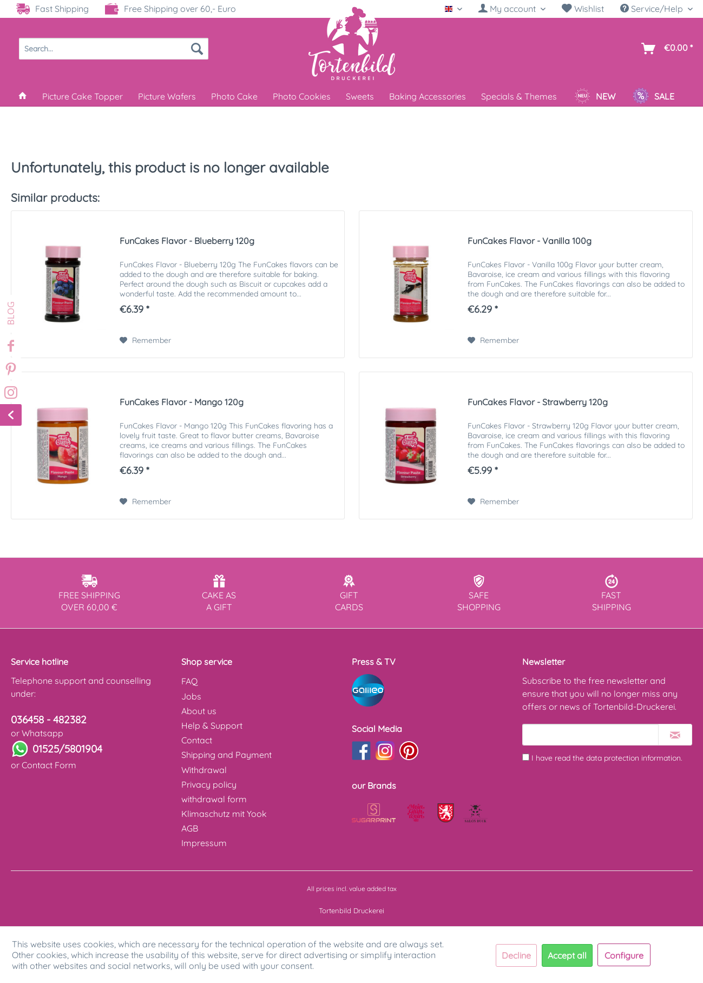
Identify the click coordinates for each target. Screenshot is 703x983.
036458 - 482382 (49, 719)
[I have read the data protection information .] (525, 757)
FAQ (189, 681)
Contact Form (49, 765)
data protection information (633, 758)
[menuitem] (512, 9)
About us (198, 710)
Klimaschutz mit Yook (224, 813)
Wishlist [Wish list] (583, 8)
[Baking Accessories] (428, 96)
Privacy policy (208, 784)
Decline (516, 955)
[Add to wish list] (145, 340)
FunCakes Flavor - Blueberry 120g (187, 240)
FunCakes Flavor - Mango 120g (182, 402)
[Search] (197, 49)
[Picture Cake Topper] (82, 96)
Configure (624, 955)
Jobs (191, 696)
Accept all (567, 955)
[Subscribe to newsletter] (675, 735)
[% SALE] (653, 96)
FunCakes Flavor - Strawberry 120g (538, 402)
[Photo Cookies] (301, 96)
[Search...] (113, 49)
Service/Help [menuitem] (652, 8)
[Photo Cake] (234, 96)
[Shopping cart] (665, 49)
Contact (196, 740)
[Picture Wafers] (166, 96)
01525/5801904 (67, 748)
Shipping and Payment (226, 754)
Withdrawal (204, 769)
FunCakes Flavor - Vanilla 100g (530, 240)
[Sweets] (360, 96)
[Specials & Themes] (519, 96)
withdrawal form (214, 799)
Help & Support (211, 725)
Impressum (204, 842)
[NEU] (595, 96)
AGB (189, 828)
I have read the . (606, 758)
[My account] (512, 8)
